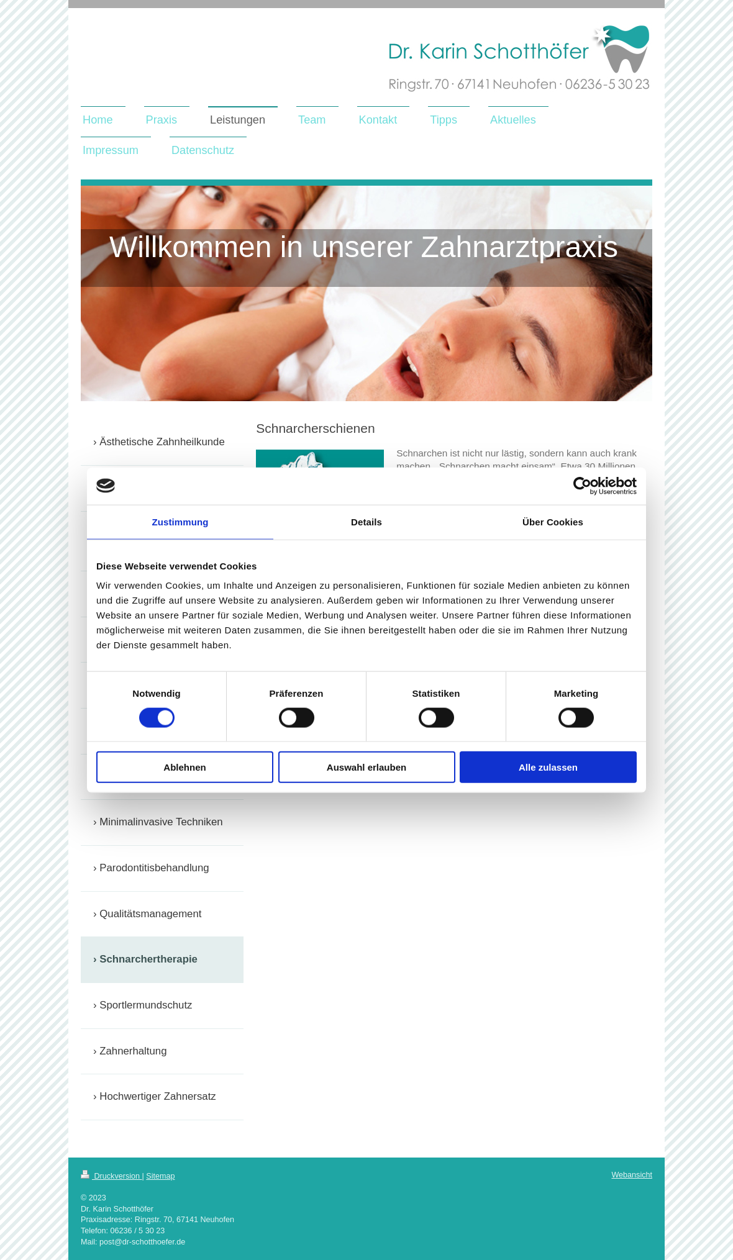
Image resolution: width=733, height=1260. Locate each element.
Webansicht (631, 1175)
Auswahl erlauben (366, 767)
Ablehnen (184, 767)
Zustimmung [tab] (180, 521)
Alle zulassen (548, 767)
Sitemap (160, 1176)
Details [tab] (366, 521)
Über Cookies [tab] (552, 521)
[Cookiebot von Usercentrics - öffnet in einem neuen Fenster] (582, 485)
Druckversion (111, 1176)
